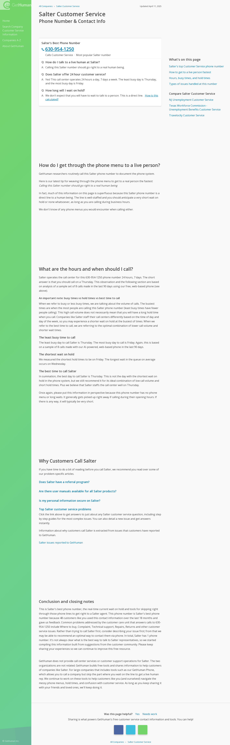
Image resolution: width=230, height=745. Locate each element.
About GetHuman (13, 46)
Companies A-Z (11, 40)
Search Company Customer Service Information (13, 30)
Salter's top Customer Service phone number (196, 66)
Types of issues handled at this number (193, 84)
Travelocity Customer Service (186, 115)
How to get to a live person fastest (190, 72)
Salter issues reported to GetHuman (61, 542)
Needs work (149, 714)
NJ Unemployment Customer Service (191, 100)
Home (6, 21)
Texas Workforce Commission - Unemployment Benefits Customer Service (195, 107)
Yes (137, 714)
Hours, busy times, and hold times (189, 78)
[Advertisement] (100, 134)
